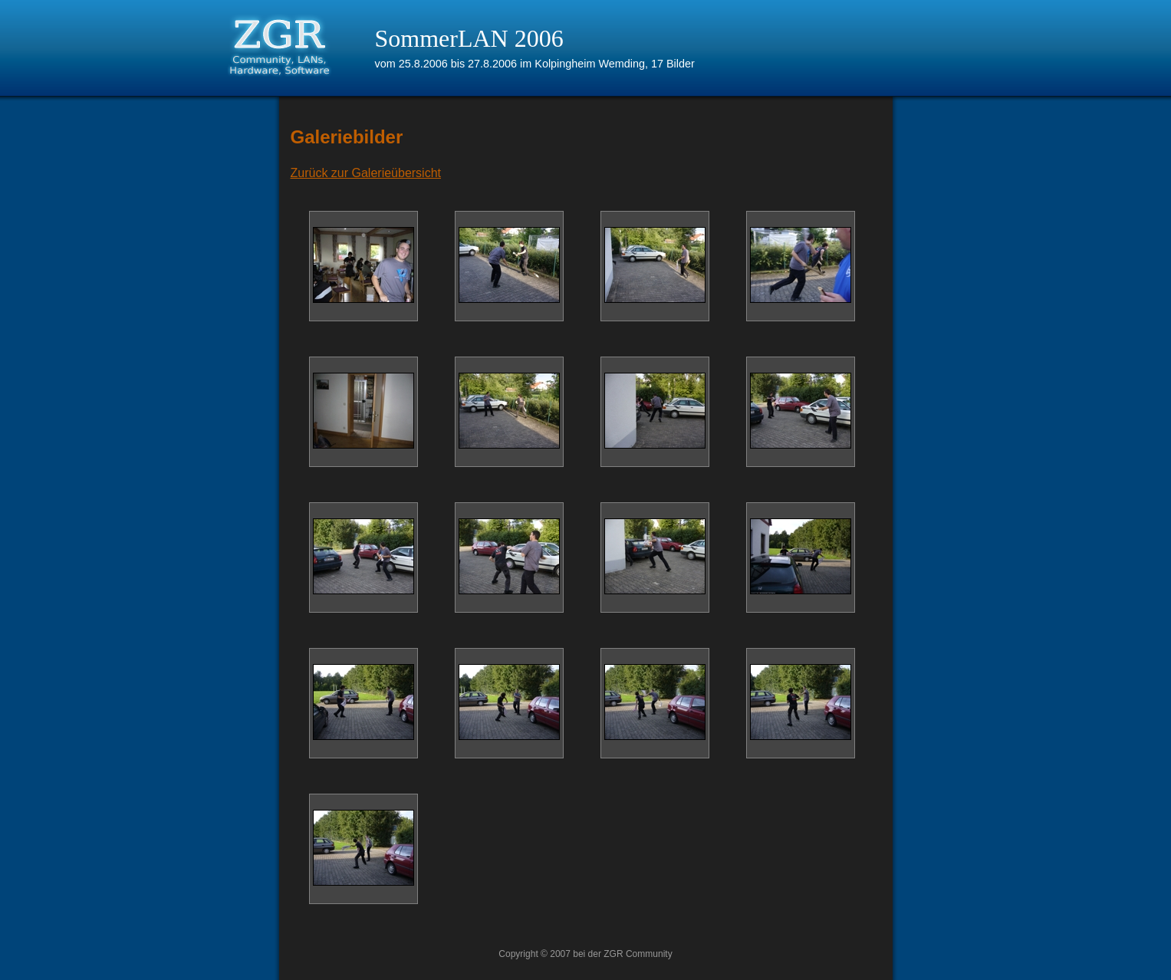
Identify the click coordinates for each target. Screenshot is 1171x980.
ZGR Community (638, 954)
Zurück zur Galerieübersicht (366, 172)
